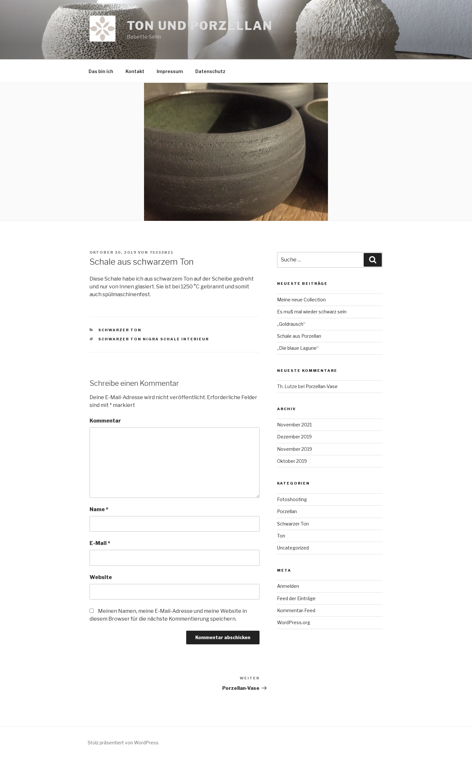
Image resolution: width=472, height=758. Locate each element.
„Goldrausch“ (291, 324)
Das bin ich (101, 71)
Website (101, 577)
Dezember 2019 (294, 436)
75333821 (162, 252)
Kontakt (135, 71)
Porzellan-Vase (322, 386)
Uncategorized (293, 547)
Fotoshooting (292, 499)
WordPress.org (293, 622)
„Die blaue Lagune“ (298, 348)
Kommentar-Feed (296, 610)
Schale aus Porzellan (299, 336)
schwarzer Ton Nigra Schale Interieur (153, 339)
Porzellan (287, 511)
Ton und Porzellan (200, 26)
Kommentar (105, 421)
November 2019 (294, 449)
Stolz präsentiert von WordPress (123, 742)
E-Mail (100, 543)
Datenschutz (210, 71)
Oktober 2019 (292, 461)
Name (99, 509)
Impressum (170, 71)
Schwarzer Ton (119, 330)
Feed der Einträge (296, 598)
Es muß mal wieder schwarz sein (311, 311)
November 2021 (294, 424)
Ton (281, 535)
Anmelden (288, 586)
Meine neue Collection (301, 299)
